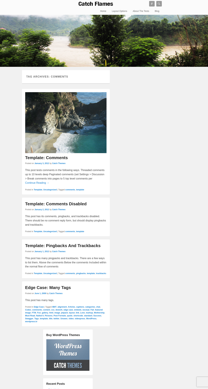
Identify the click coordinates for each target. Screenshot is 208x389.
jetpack (64, 313)
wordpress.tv (31, 321)
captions (80, 307)
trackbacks (101, 273)
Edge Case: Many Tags (48, 287)
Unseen (63, 318)
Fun (39, 313)
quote (70, 316)
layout (72, 313)
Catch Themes (59, 163)
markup (89, 313)
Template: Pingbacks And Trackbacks (63, 245)
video (71, 318)
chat (98, 307)
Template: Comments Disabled (56, 203)
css (52, 310)
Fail (92, 310)
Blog (157, 11)
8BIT (54, 307)
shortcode (78, 316)
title (50, 318)
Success (97, 316)
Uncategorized (50, 190)
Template (38, 190)
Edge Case (39, 307)
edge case (68, 310)
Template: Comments (46, 157)
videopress (80, 318)
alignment (62, 307)
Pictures (48, 316)
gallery (45, 313)
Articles (71, 307)
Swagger (29, 318)
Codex (28, 310)
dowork (58, 310)
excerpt (85, 310)
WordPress (91, 318)
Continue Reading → (37, 182)
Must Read (30, 316)
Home (103, 11)
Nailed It (40, 316)
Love (82, 313)
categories (90, 307)
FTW (34, 313)
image (57, 313)
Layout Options (119, 11)
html (51, 313)
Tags (36, 318)
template (80, 190)
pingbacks (81, 273)
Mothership (99, 313)
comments (70, 190)
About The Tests (141, 11)
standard (88, 316)
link (77, 313)
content (46, 310)
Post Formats (60, 316)
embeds (77, 310)
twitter (56, 318)
